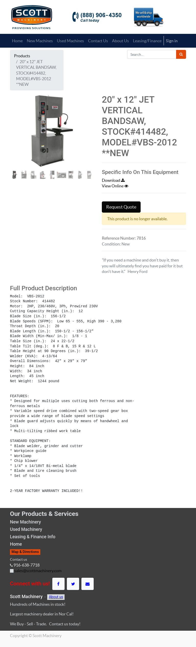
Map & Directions (25, 552)
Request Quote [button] (121, 207)
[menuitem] (17, 41)
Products (22, 55)
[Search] (181, 54)
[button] (16, 145)
